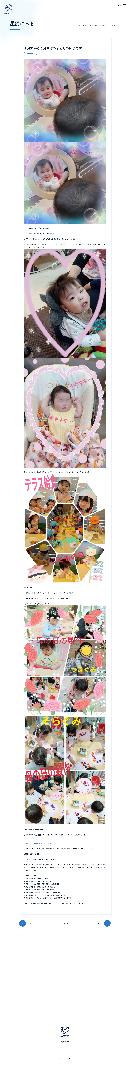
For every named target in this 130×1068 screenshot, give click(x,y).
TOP (79, 26)
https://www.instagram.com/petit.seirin (39, 843)
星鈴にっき (87, 26)
